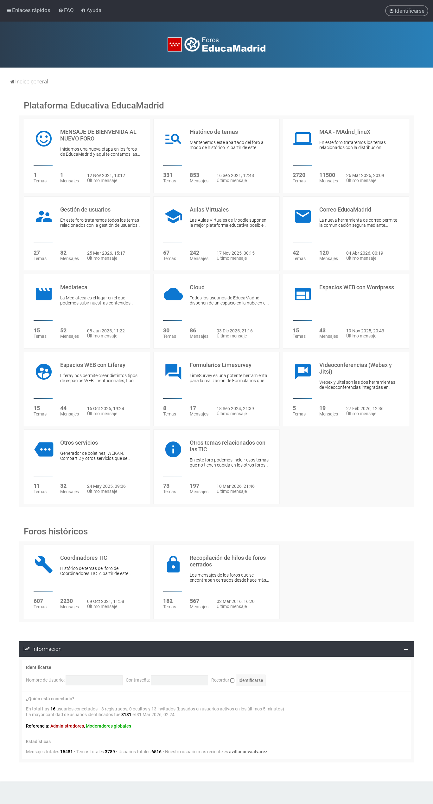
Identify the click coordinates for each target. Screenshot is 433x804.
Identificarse (38, 667)
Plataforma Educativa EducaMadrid (94, 105)
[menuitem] (67, 10)
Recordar (222, 680)
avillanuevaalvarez (248, 751)
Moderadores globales (108, 726)
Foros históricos (56, 531)
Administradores (67, 726)
